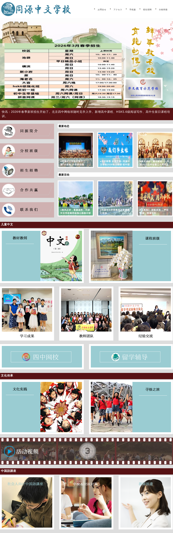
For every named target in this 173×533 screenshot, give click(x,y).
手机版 (132, 9)
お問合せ (102, 9)
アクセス (118, 9)
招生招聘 (147, 9)
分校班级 (163, 9)
